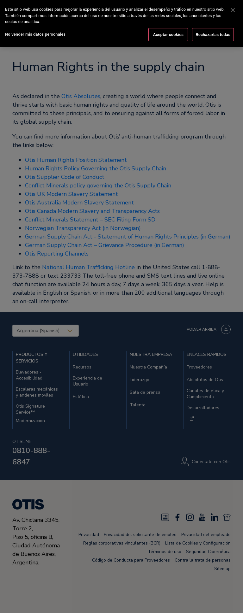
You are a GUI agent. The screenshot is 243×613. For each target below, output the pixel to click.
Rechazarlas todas (213, 34)
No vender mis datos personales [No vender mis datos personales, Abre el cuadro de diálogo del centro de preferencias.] (35, 34)
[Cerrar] (233, 10)
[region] (121, 23)
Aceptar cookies (168, 34)
